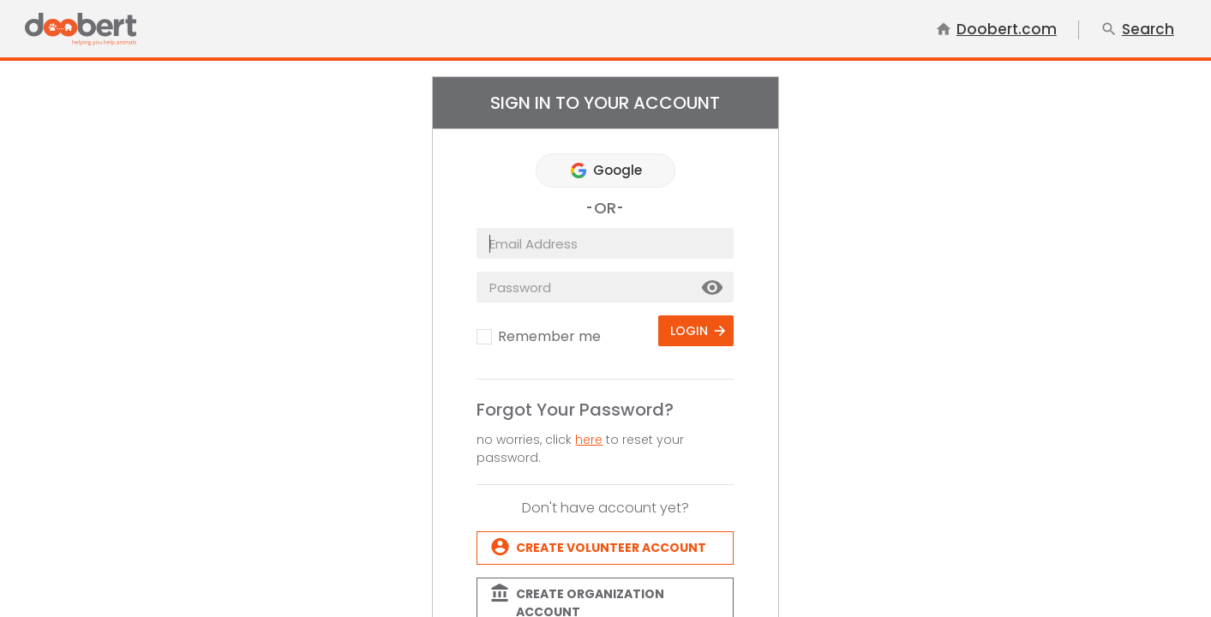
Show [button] (713, 288)
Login (689, 330)
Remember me (549, 336)
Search (1137, 30)
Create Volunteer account (611, 547)
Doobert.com (996, 30)
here (589, 439)
